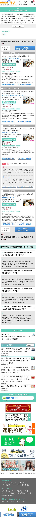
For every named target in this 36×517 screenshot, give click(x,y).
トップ (4, 482)
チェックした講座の (24, 48)
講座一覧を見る (18, 26)
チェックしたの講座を (27, 514)
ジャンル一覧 (12, 482)
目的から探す (6, 485)
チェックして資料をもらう (10, 53)
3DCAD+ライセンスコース (10, 58)
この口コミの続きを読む (9, 187)
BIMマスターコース (8, 198)
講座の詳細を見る (9, 84)
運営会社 (12, 495)
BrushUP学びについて (19, 491)
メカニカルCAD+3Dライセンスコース (14, 95)
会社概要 (4, 495)
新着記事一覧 (30, 345)
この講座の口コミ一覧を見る (25, 187)
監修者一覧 (25, 485)
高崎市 (4, 34)
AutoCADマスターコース (10, 132)
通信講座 (21, 482)
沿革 (12, 501)
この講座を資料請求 (25, 84)
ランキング (15, 485)
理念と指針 (5, 501)
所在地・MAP (20, 501)
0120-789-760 (10, 398)
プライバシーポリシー (9, 493)
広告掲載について (23, 493)
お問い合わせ (6, 491)
